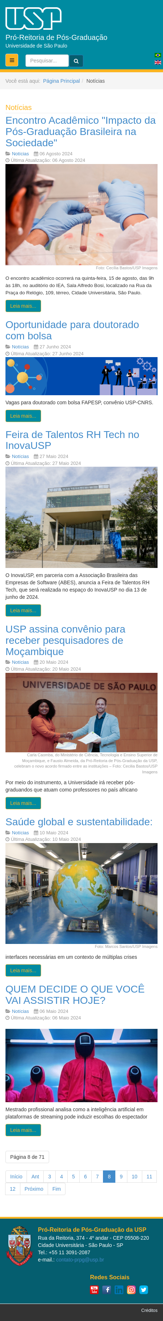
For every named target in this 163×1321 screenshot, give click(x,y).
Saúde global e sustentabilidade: (79, 821)
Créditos (149, 1310)
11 (149, 1176)
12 (13, 1189)
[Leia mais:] (23, 306)
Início (16, 1176)
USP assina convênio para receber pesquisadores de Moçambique (65, 640)
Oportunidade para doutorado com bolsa (72, 330)
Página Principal (61, 81)
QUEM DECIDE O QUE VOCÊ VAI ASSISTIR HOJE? (75, 994)
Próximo (34, 1189)
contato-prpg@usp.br (80, 1260)
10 (135, 1176)
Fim (56, 1189)
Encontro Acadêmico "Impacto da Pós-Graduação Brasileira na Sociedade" (80, 131)
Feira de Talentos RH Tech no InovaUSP (72, 440)
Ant (35, 1176)
